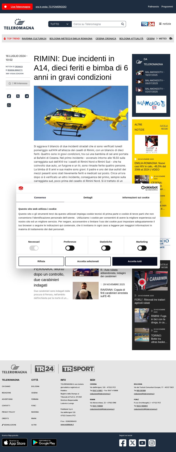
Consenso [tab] (40, 197)
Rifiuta (41, 261)
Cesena (34, 393)
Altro (34, 425)
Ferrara (34, 399)
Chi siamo (6, 386)
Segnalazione (9, 425)
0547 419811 (98, 390)
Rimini (33, 418)
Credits (5, 418)
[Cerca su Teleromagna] (96, 24)
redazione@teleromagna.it (100, 394)
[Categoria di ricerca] (60, 24)
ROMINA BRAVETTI (15, 70)
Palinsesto (153, 6)
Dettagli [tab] (88, 197)
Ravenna (35, 412)
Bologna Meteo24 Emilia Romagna (71, 38)
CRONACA (19, 66)
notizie (156, 24)
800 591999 (141, 390)
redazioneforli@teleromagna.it (145, 409)
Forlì (33, 405)
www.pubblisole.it (67, 424)
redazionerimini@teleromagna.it (102, 409)
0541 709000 (98, 406)
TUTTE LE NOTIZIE (164, 127)
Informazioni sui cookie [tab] (135, 197)
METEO (164, 38)
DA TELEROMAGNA (153, 62)
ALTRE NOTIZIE (140, 127)
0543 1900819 (142, 406)
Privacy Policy (8, 412)
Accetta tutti (135, 261)
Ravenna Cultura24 (34, 38)
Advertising (7, 399)
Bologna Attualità (131, 38)
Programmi (167, 6)
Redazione (6, 393)
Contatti (6, 405)
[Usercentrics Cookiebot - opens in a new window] (144, 188)
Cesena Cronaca (106, 38)
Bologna (35, 386)
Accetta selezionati (88, 261)
